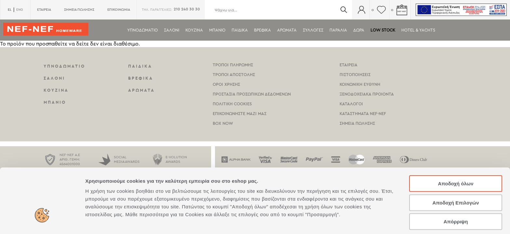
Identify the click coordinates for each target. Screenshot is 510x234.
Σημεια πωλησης (357, 123)
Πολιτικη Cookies (232, 104)
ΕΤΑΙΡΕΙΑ (44, 9)
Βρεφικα (262, 30)
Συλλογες (313, 30)
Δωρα (358, 30)
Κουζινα (194, 30)
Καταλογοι (351, 104)
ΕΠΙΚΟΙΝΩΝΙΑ (118, 9)
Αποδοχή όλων (455, 154)
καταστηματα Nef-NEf (363, 113)
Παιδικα (240, 30)
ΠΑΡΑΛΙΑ (338, 30)
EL (9, 9)
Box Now (223, 123)
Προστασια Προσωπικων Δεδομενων (252, 94)
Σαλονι (171, 30)
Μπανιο (217, 30)
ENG (19, 9)
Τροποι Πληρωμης (233, 65)
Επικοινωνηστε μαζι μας (239, 113)
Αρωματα (287, 30)
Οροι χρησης (226, 84)
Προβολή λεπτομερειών (386, 221)
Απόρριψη (456, 192)
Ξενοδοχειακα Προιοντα (367, 94)
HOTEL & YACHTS (418, 30)
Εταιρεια (348, 65)
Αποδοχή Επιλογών (455, 173)
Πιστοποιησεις (355, 74)
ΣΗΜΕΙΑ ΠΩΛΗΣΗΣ (79, 9)
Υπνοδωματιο (142, 30)
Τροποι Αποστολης (234, 74)
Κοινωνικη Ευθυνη (360, 84)
